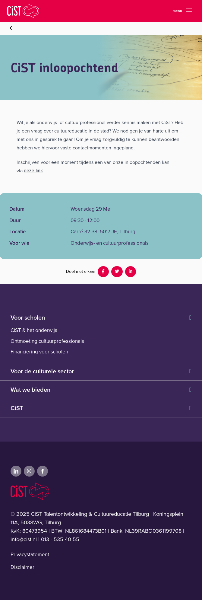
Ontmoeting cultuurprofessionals (47, 341)
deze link (33, 170)
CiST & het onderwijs (34, 330)
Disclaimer (22, 567)
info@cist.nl (24, 539)
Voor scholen (101, 317)
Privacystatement (30, 554)
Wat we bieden (101, 389)
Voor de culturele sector (101, 371)
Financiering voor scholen (39, 352)
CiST (101, 408)
